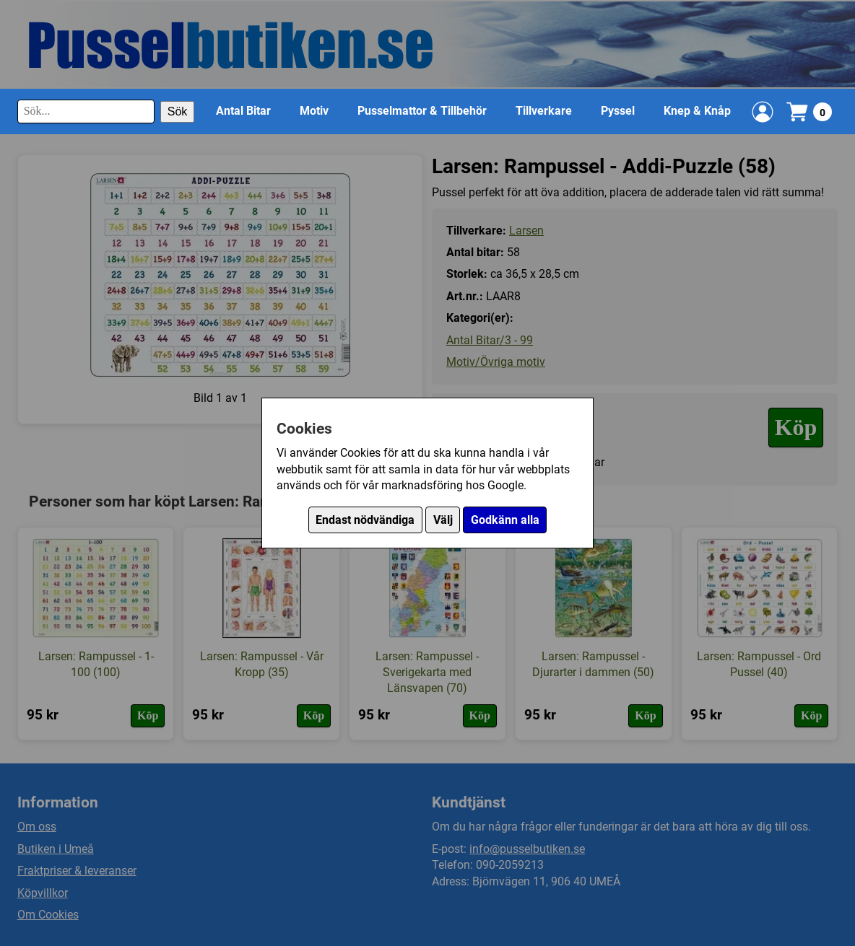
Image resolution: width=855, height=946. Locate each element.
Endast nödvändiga (365, 520)
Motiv (314, 111)
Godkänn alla (505, 520)
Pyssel (618, 111)
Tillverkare (544, 111)
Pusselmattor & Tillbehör (422, 111)
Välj (443, 520)
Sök (178, 111)
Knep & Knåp (697, 111)
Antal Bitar (243, 111)
